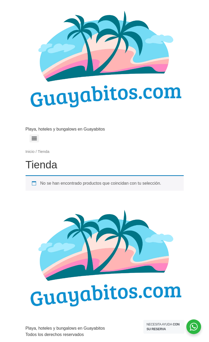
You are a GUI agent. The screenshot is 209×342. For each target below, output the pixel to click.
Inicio (30, 151)
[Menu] (34, 138)
